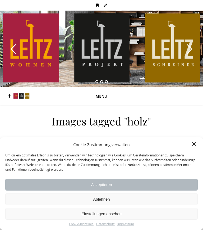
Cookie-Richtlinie (81, 224)
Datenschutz (105, 224)
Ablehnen (101, 199)
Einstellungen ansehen (101, 213)
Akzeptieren (101, 184)
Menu (101, 96)
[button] (194, 144)
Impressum (125, 224)
